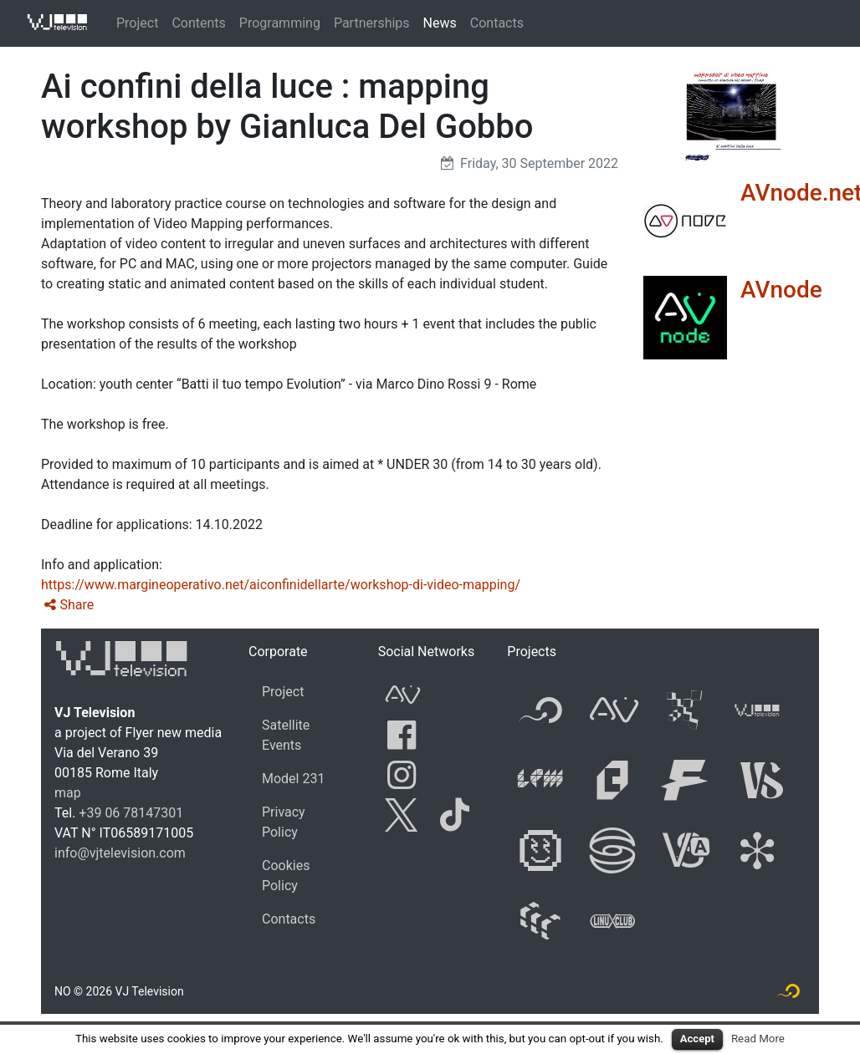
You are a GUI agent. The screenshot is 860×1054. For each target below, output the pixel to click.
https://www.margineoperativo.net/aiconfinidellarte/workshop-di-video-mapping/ (280, 585)
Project (137, 23)
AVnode (781, 289)
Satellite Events (286, 735)
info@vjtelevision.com (120, 853)
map (67, 793)
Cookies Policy (286, 876)
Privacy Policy (283, 822)
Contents (198, 23)
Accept (697, 1038)
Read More (758, 1038)
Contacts (497, 23)
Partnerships (372, 23)
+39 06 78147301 (131, 813)
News (440, 23)
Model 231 (293, 779)
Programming (279, 23)
